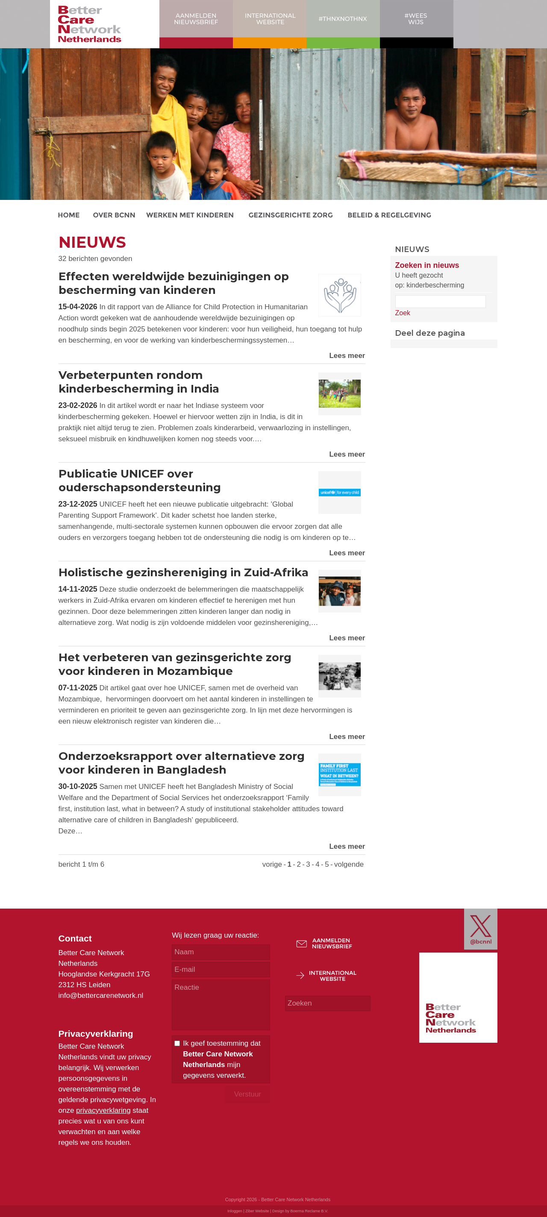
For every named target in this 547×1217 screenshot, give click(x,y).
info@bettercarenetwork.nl (101, 995)
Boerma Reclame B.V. (309, 1211)
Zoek (403, 313)
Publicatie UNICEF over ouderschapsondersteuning (140, 480)
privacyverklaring (103, 1110)
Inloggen (234, 1211)
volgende (349, 864)
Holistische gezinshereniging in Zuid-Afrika (184, 572)
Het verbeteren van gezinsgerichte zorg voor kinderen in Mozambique (175, 664)
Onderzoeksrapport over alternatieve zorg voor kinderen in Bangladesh (182, 763)
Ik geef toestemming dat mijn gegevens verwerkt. (221, 1059)
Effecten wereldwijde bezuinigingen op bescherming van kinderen (174, 283)
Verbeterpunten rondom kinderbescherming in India (139, 382)
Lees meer (347, 356)
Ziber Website (257, 1211)
